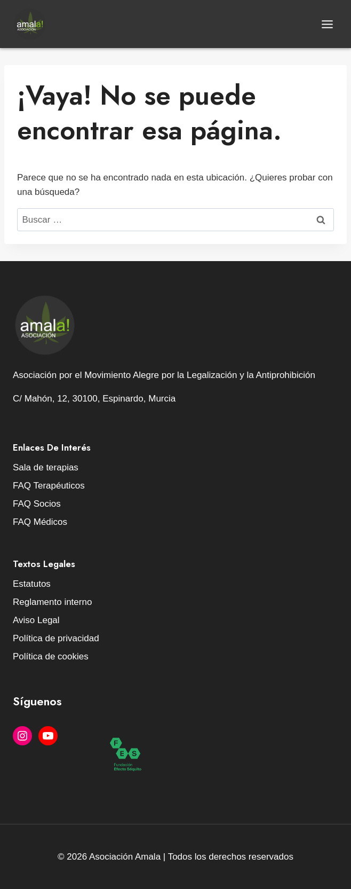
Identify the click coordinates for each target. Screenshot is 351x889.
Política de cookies (51, 656)
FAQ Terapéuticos (49, 486)
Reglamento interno (52, 602)
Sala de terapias (45, 467)
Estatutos (32, 584)
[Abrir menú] (327, 24)
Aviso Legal (36, 620)
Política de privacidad (56, 638)
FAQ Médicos (40, 522)
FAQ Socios (37, 504)
